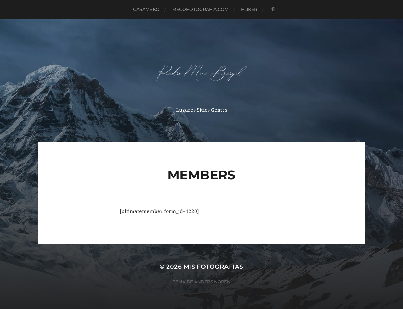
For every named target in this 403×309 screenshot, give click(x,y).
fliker (249, 9)
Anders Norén (212, 281)
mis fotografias (213, 266)
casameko (146, 9)
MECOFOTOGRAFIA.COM (200, 9)
